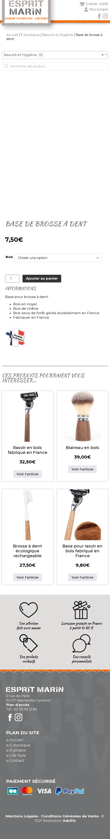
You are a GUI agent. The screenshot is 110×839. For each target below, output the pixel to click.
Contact (17, 760)
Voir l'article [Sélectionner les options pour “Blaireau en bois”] (82, 469)
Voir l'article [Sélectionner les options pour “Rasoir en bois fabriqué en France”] (27, 474)
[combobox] (55, 55)
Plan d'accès (17, 705)
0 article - (97, 4)
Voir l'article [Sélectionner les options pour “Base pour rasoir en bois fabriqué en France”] (82, 577)
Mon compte (98, 9)
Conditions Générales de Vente (70, 816)
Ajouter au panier (42, 278)
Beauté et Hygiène (57, 35)
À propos (18, 750)
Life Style (18, 755)
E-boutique (30, 35)
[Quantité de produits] (12, 278)
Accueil (12, 35)
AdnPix (69, 821)
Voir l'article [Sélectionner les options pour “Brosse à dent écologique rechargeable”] (27, 577)
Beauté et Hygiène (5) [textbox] (54, 55)
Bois (9, 256)
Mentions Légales (22, 816)
